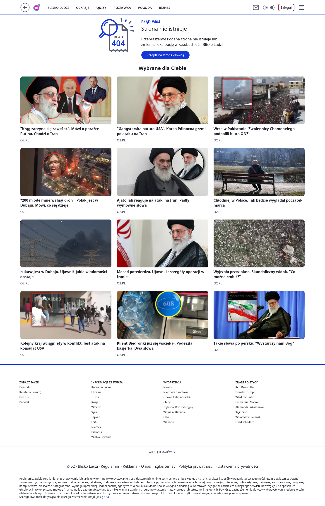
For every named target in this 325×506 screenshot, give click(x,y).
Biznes (164, 7)
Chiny (167, 402)
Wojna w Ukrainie (175, 412)
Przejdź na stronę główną (165, 55)
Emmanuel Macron (248, 402)
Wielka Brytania (101, 437)
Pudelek (24, 402)
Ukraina (96, 392)
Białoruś (96, 432)
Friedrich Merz (245, 422)
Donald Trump (245, 392)
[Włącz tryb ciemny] (268, 7)
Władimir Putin (245, 397)
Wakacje (169, 422)
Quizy (101, 7)
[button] (301, 7)
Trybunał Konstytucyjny (178, 407)
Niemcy (96, 427)
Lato (166, 417)
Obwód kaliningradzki (177, 397)
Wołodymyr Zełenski (248, 417)
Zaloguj (286, 7)
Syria (94, 412)
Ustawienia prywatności (237, 466)
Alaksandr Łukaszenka (250, 407)
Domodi (24, 387)
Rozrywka (122, 7)
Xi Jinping (241, 412)
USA (94, 422)
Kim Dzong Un (245, 387)
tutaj (107, 497)
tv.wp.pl (24, 397)
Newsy (168, 387)
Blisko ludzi (58, 7)
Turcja (95, 397)
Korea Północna (101, 387)
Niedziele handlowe (176, 392)
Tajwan (95, 417)
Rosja (94, 402)
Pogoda (145, 7)
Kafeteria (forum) (30, 392)
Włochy (96, 407)
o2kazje (82, 7)
